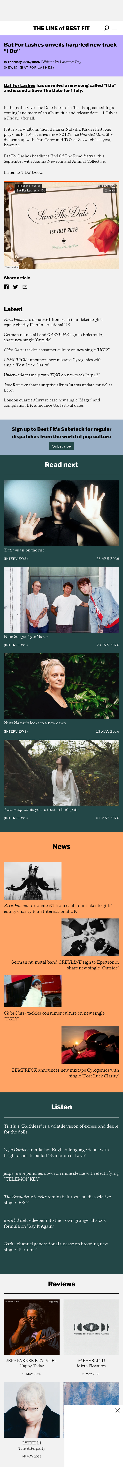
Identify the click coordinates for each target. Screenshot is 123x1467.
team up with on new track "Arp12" (52, 375)
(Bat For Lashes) (37, 67)
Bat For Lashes (19, 85)
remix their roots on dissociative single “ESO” (57, 1200)
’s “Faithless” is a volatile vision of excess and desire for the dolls (61, 1129)
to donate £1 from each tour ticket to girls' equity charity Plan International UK (53, 322)
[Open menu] (114, 28)
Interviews (16, 559)
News (10, 67)
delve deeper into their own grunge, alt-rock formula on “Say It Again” (55, 1223)
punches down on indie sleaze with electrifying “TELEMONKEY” (61, 1176)
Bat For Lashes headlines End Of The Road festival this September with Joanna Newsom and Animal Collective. (55, 159)
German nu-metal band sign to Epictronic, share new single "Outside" (53, 337)
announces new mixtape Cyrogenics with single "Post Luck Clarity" (53, 362)
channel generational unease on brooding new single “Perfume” (56, 1247)
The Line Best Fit (61, 28)
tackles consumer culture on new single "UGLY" (57, 350)
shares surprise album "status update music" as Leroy (58, 388)
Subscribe (61, 446)
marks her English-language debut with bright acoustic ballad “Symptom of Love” (56, 1153)
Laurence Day (70, 62)
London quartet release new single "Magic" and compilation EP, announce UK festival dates (52, 403)
